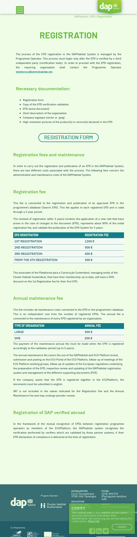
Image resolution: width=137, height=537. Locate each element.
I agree (122, 527)
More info (94, 521)
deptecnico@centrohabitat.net (34, 71)
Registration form (68, 137)
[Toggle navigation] (20, 12)
